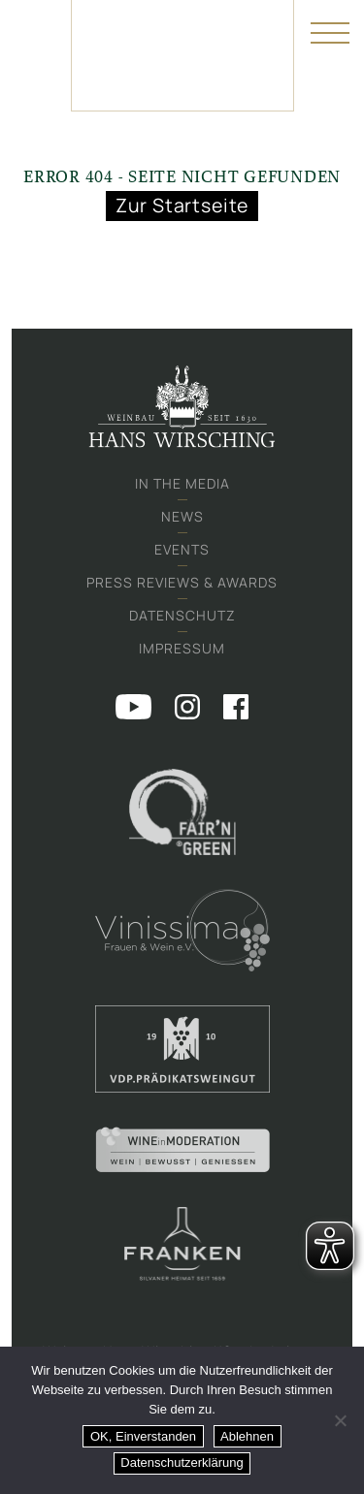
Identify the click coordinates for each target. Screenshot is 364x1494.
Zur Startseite (182, 205)
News (182, 516)
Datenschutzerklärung (181, 1462)
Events (182, 549)
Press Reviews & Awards (182, 582)
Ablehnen (247, 1436)
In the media (182, 483)
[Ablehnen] (339, 1420)
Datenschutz (182, 615)
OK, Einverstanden (143, 1436)
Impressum (182, 648)
